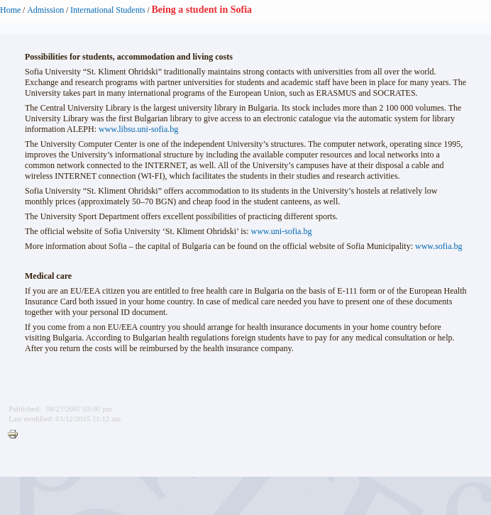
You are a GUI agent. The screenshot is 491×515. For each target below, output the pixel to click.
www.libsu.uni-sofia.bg (138, 129)
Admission (45, 10)
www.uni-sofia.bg (281, 231)
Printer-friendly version (16, 434)
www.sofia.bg (439, 246)
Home (10, 10)
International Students (107, 10)
